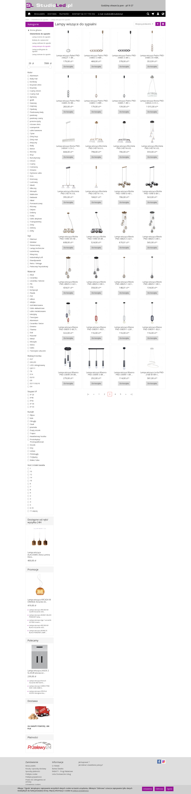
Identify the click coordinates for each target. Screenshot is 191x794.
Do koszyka (68, 66)
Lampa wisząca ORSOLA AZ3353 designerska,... (38, 692)
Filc (30, 284)
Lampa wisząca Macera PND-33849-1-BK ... (124, 373)
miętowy (32, 106)
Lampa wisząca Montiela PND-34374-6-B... (124, 147)
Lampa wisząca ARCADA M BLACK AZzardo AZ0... (38, 626)
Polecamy (33, 640)
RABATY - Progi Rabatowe (62, 771)
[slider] (28, 67)
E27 (30, 359)
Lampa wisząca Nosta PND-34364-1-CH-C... (68, 147)
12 (30, 474)
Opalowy (32, 109)
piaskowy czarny (35, 118)
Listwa (31, 451)
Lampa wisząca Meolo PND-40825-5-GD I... (124, 237)
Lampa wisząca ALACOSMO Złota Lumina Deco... (39, 554)
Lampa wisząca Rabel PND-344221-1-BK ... (68, 56)
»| (132, 394)
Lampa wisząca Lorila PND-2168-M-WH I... (152, 373)
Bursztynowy (34, 158)
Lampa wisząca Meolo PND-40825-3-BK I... (96, 283)
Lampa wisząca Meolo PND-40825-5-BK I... (152, 237)
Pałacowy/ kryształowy (38, 266)
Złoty (31, 225)
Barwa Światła (57, 768)
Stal (30, 332)
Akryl (31, 275)
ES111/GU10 (34, 383)
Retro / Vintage (35, 263)
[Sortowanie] (157, 24)
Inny (30, 287)
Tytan (31, 133)
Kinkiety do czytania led (40, 40)
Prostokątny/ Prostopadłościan (36, 440)
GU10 (31, 377)
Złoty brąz (33, 136)
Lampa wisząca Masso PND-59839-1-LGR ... (124, 328)
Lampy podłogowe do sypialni (40, 50)
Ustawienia (147, 789)
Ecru (30, 176)
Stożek (31, 445)
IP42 (30, 401)
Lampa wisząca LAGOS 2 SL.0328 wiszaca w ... (38, 671)
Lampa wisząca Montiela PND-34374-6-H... (96, 147)
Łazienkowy (33, 251)
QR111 (31, 368)
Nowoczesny (34, 245)
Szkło (31, 348)
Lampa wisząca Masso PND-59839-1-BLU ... (152, 328)
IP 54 (31, 407)
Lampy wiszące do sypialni (41, 46)
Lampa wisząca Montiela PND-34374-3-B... (68, 192)
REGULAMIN (39, 14)
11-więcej (33, 511)
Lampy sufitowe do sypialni (41, 43)
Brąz (31, 155)
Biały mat (33, 79)
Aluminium (33, 75)
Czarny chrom (34, 91)
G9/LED (32, 362)
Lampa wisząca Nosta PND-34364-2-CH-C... (152, 102)
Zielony (32, 228)
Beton (31, 149)
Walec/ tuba (33, 460)
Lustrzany (33, 182)
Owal (31, 424)
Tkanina (32, 329)
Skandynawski (34, 260)
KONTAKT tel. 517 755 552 (83, 14)
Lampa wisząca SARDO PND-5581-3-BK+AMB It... (39, 687)
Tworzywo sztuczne (37, 351)
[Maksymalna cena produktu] (46, 63)
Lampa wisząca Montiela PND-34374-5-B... (152, 147)
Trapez (31, 433)
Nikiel (31, 200)
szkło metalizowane (37, 311)
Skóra (31, 345)
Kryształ (32, 335)
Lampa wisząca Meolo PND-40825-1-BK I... (152, 283)
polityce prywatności (80, 790)
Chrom (31, 161)
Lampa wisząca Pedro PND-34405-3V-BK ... (68, 102)
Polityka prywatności (33, 777)
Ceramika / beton (36, 323)
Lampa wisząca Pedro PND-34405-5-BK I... (124, 56)
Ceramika (32, 278)
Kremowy (33, 179)
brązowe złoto (34, 85)
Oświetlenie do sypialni (40, 34)
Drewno (32, 170)
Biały (31, 145)
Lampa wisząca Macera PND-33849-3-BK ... (96, 373)
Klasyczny (33, 254)
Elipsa (31, 415)
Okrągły (32, 421)
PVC (30, 296)
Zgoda (169, 789)
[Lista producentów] (144, 24)
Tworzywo (33, 317)
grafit (31, 100)
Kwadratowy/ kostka (37, 436)
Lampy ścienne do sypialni (41, 37)
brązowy (32, 88)
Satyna (31, 209)
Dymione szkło (35, 173)
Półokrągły (33, 454)
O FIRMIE (55, 766)
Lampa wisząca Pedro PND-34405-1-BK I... (124, 102)
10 (30, 471)
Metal (31, 338)
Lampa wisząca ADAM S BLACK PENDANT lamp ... (40, 616)
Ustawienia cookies (33, 784)
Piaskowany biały (35, 112)
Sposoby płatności (32, 771)
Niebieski (32, 197)
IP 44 (31, 404)
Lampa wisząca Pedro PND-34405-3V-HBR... (152, 56)
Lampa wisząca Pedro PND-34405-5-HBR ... (96, 56)
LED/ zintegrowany (36, 365)
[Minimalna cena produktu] (30, 63)
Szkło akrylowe (35, 218)
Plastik (31, 293)
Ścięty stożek (34, 430)
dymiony (32, 97)
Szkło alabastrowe (36, 308)
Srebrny (32, 212)
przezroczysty (34, 121)
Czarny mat (33, 94)
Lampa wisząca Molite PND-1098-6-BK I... (152, 192)
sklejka (31, 302)
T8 (30, 371)
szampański (33, 127)
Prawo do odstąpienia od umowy (35, 781)
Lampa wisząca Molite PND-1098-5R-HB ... (68, 237)
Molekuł (32, 242)
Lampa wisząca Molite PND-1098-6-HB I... (124, 192)
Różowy (32, 206)
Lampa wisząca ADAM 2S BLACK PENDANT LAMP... (38, 631)
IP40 (30, 398)
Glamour (32, 239)
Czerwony (33, 167)
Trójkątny (33, 457)
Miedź (31, 185)
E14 (30, 374)
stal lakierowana (35, 305)
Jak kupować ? (84, 762)
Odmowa (159, 789)
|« (88, 394)
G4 (30, 386)
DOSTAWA (52, 14)
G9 (30, 380)
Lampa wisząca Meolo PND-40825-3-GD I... (68, 283)
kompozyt (33, 290)
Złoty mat (33, 139)
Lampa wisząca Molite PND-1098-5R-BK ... (96, 237)
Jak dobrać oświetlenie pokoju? (90, 765)
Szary (31, 215)
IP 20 (31, 394)
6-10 (30, 508)
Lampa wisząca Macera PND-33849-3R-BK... (68, 373)
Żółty (31, 231)
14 (30, 477)
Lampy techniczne (36, 248)
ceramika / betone (36, 281)
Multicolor (33, 194)
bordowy (32, 82)
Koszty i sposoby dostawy (35, 768)
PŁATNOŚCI (64, 14)
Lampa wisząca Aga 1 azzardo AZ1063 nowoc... (40, 621)
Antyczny (32, 142)
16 (30, 480)
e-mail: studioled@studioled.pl (110, 14)
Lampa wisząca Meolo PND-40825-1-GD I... (124, 283)
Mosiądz (32, 191)
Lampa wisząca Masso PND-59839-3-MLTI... (68, 328)
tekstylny (32, 314)
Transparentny (34, 222)
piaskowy (32, 115)
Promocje (33, 569)
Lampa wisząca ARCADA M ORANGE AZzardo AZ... (39, 600)
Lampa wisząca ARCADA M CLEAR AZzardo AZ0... (38, 611)
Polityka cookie (31, 774)
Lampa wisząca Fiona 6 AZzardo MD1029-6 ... (37, 682)
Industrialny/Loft (35, 257)
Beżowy (32, 152)
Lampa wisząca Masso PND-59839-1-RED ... (96, 328)
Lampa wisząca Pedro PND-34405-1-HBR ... (96, 102)
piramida (32, 427)
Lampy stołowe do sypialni (41, 54)
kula (30, 418)
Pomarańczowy (35, 203)
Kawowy (32, 103)
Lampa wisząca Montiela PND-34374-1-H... (96, 192)
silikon (31, 299)
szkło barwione (35, 130)
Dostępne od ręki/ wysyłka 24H (38, 521)
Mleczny (32, 188)
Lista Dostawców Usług (61, 774)
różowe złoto (34, 124)
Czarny (31, 164)
